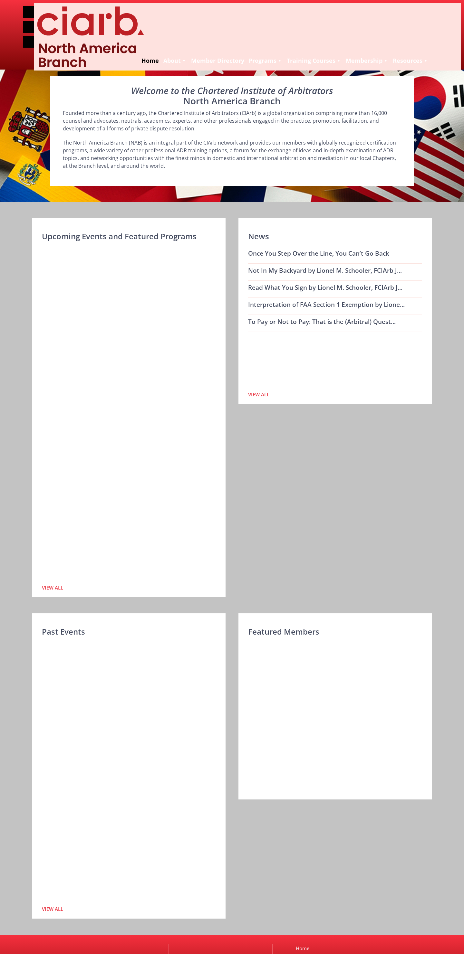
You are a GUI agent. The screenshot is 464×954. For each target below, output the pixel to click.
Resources (348, 50)
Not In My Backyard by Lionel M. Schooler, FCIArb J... (325, 270)
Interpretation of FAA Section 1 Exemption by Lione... (326, 304)
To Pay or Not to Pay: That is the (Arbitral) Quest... (322, 321)
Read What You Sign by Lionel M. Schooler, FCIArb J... (325, 287)
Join (42, 24)
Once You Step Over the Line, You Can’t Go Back (318, 253)
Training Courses (251, 50)
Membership (304, 50)
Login (42, 39)
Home (87, 50)
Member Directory (155, 50)
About (112, 50)
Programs (203, 50)
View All (52, 587)
